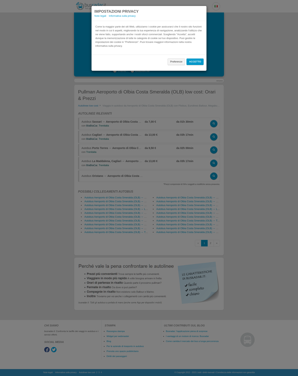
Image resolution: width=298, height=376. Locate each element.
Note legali (100, 15)
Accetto (195, 61)
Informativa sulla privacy (122, 15)
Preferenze (176, 61)
